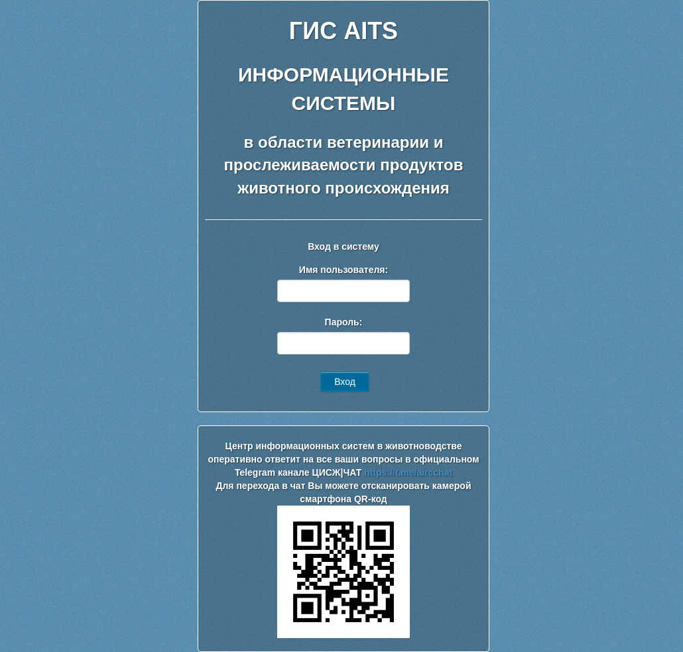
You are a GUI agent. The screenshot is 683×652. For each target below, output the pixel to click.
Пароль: (344, 322)
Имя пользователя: (343, 269)
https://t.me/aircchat (408, 472)
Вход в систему (343, 246)
